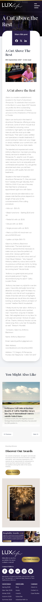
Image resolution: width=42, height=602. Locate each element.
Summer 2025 (7, 599)
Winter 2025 (6, 593)
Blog (17, 587)
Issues (18, 590)
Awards (18, 593)
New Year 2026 (7, 590)
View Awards (12, 472)
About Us (34, 587)
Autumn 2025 (6, 596)
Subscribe (19, 596)
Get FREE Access (30, 559)
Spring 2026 (6, 587)
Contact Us (34, 590)
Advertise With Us (22, 599)
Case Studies (35, 593)
